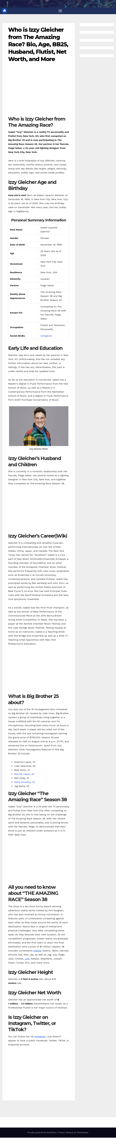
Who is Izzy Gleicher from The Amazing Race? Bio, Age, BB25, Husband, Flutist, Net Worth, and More (38, 44)
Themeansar (82, 1133)
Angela (37, 950)
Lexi (27, 958)
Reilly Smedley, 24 (24, 782)
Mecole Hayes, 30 (24, 774)
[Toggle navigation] (60, 10)
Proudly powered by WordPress (42, 1133)
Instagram (46, 336)
